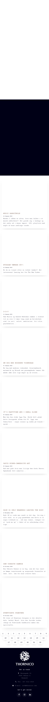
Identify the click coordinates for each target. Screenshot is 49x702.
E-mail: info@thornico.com (24, 685)
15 (37, 638)
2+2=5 (5, 312)
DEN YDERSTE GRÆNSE (13, 564)
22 (40, 642)
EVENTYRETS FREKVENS (13, 613)
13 (24, 638)
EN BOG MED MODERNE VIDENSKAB (18, 363)
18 (15, 642)
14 (31, 638)
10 (5, 638)
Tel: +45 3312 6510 (24, 682)
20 (28, 642)
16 (43, 638)
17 (9, 642)
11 (12, 638)
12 (18, 638)
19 (21, 642)
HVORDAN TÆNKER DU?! (13, 265)
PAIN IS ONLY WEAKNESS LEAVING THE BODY (23, 510)
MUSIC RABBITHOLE (11, 213)
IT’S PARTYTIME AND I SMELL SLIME (20, 412)
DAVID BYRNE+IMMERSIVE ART (16, 463)
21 (34, 642)
